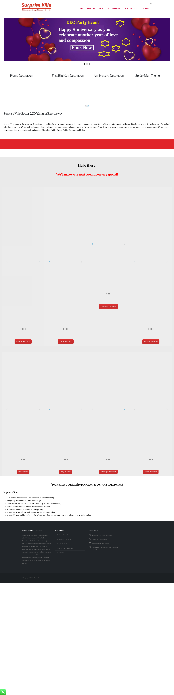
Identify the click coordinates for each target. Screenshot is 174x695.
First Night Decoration (108, 471)
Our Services (103, 8)
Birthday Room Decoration (65, 547)
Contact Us (145, 8)
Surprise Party (23, 471)
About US (91, 8)
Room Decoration (151, 471)
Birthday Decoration (23, 341)
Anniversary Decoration (108, 305)
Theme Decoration (66, 341)
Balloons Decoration (63, 534)
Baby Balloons (66, 471)
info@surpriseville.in (102, 542)
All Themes (60, 552)
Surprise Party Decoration (65, 543)
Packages (116, 8)
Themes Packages (130, 8)
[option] (24, 87)
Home (81, 8)
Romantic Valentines (151, 341)
